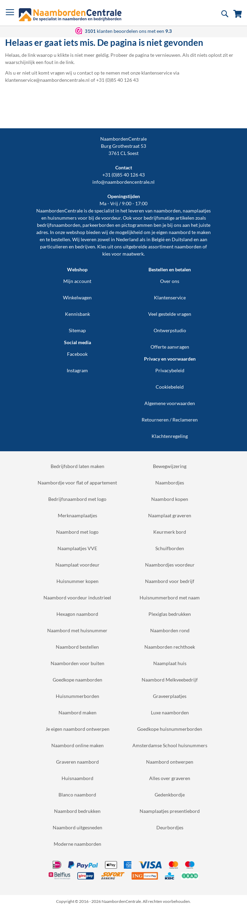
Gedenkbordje (170, 794)
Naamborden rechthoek (169, 647)
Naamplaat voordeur (77, 565)
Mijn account (77, 281)
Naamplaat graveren (169, 515)
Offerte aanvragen (170, 347)
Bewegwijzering (169, 466)
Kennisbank (77, 314)
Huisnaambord (77, 778)
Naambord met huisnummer (77, 630)
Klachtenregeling (170, 436)
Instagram (77, 370)
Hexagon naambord (77, 614)
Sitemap (77, 330)
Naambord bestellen (77, 647)
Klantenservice (170, 297)
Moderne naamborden (77, 844)
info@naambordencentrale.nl (123, 182)
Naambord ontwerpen (169, 762)
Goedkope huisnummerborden (169, 729)
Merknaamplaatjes (77, 515)
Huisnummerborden (77, 696)
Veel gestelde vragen (169, 314)
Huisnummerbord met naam (170, 597)
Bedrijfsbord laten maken (77, 466)
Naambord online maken (77, 745)
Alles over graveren (169, 778)
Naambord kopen (169, 499)
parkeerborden (98, 225)
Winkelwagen (77, 297)
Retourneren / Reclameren (170, 420)
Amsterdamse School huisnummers (169, 745)
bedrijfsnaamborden (58, 225)
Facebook (77, 354)
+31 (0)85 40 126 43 (123, 175)
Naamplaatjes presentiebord (170, 811)
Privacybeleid (169, 370)
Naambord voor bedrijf (169, 581)
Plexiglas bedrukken (169, 614)
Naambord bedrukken (77, 811)
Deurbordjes (169, 827)
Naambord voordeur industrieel (77, 597)
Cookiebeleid (170, 387)
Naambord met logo (77, 532)
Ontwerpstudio (170, 330)
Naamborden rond (170, 630)
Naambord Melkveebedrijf (170, 680)
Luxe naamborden (170, 712)
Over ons (169, 281)
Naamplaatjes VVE (77, 548)
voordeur (111, 218)
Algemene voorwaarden (169, 403)
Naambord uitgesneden (77, 827)
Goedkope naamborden (77, 680)
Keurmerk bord (169, 532)
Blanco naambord (77, 794)
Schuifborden (169, 548)
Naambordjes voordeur (170, 565)
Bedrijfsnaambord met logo (77, 499)
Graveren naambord (77, 762)
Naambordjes (169, 482)
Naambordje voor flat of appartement (77, 482)
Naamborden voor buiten (77, 663)
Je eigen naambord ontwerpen (77, 729)
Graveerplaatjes (169, 696)
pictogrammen (137, 225)
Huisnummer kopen (77, 581)
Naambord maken (77, 712)
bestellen (60, 239)
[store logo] (70, 14)
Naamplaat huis (169, 663)
